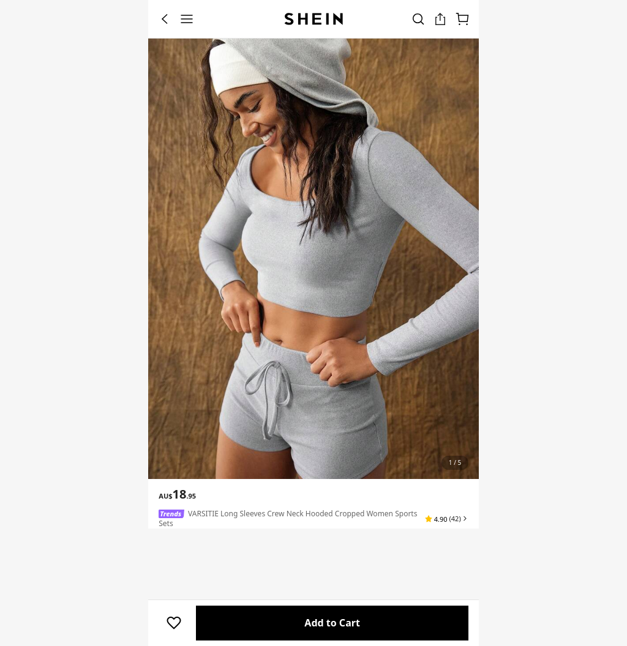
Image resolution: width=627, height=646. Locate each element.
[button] (446, 519)
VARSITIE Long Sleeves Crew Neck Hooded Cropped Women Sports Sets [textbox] (288, 518)
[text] (177, 494)
